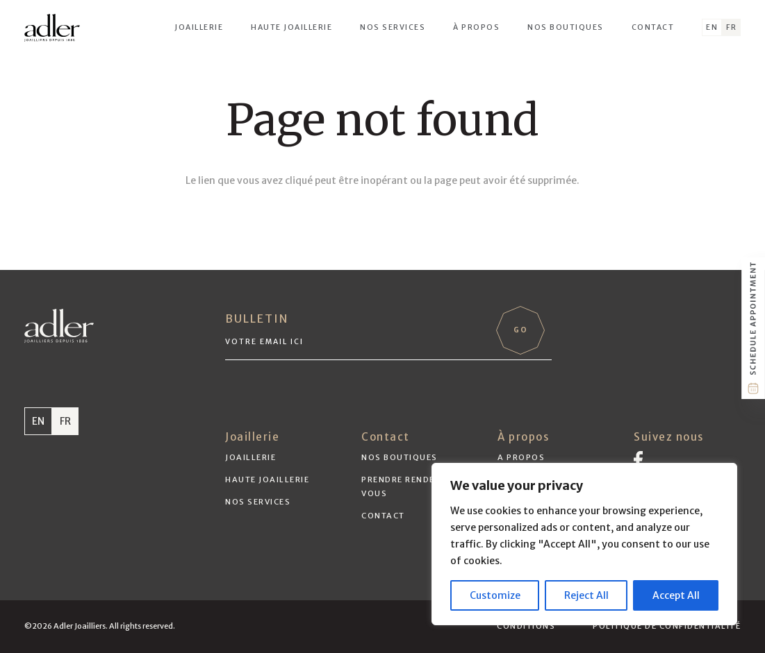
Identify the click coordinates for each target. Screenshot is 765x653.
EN (38, 421)
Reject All (586, 595)
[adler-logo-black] (52, 28)
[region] (584, 544)
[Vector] (638, 459)
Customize (495, 595)
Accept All (676, 595)
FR (65, 421)
